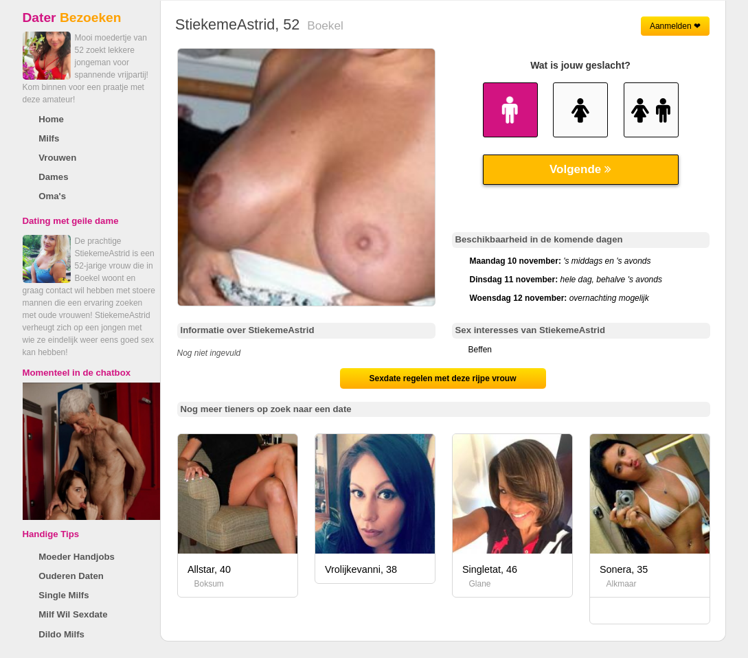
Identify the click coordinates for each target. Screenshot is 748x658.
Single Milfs (63, 595)
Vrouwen (57, 157)
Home (51, 119)
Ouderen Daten (71, 576)
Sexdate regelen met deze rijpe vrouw (442, 378)
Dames (53, 177)
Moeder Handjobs (76, 557)
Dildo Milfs (61, 634)
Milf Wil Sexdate (72, 614)
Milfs (48, 138)
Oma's (52, 196)
